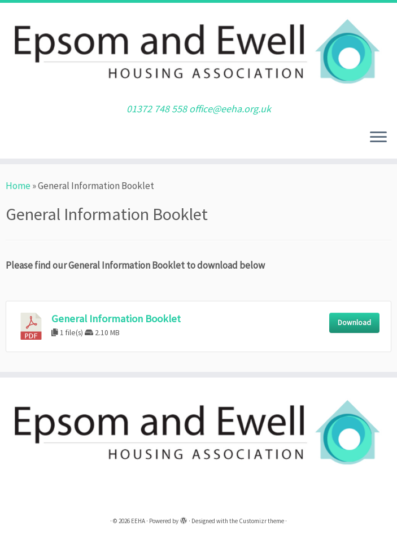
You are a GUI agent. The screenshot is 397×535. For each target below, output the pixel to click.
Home (18, 185)
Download (354, 322)
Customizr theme (261, 521)
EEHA (138, 521)
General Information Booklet (116, 318)
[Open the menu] (378, 138)
